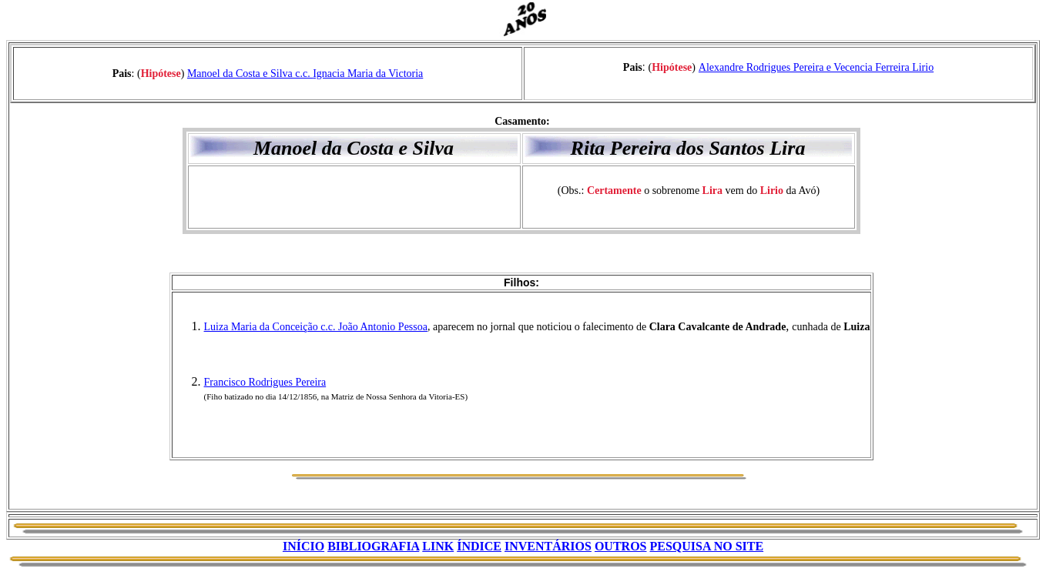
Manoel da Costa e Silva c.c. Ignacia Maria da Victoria (305, 73)
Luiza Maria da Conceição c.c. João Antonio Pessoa (315, 327)
